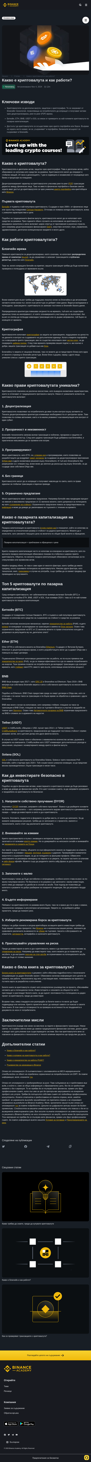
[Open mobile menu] (86, 5)
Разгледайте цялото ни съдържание (45, 1355)
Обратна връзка (11, 1413)
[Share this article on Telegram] (47, 1146)
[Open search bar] (79, 5)
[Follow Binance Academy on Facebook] (5, 1435)
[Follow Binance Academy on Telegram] (13, 1435)
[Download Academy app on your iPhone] (11, 1424)
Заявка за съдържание (14, 1408)
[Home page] (10, 5)
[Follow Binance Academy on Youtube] (17, 1434)
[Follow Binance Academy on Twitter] (9, 1434)
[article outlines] (85, 20)
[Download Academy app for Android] (27, 1424)
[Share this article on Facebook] (25, 1146)
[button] (86, 4)
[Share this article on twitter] (3, 1146)
